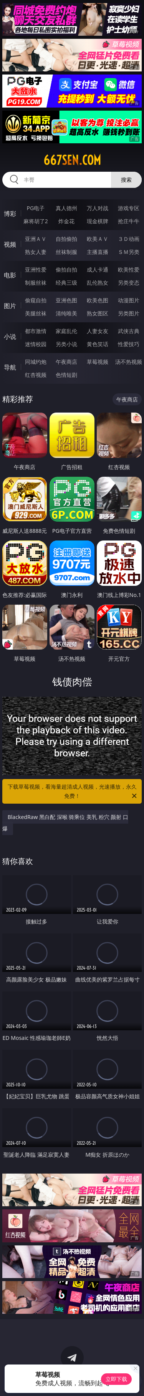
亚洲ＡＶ (35, 238)
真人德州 (66, 208)
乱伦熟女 (97, 282)
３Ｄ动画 (128, 238)
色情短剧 (66, 374)
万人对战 (97, 208)
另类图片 (128, 313)
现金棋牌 (97, 221)
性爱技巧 (128, 344)
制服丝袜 (35, 282)
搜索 (126, 179)
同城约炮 (35, 361)
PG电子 (35, 208)
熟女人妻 (35, 251)
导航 (10, 367)
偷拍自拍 (66, 269)
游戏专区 (128, 208)
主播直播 (97, 251)
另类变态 (128, 282)
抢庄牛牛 (128, 221)
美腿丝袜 (35, 313)
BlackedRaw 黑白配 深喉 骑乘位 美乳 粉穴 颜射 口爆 (65, 822)
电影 (10, 275)
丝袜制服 (66, 251)
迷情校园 (35, 344)
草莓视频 (97, 361)
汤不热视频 (128, 361)
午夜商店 (66, 361)
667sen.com (72, 160)
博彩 (10, 213)
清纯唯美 (66, 313)
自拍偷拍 (66, 238)
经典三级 (66, 282)
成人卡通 (97, 269)
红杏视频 (35, 374)
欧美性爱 (128, 269)
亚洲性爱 (35, 269)
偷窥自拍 (35, 300)
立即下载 (116, 1379)
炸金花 (66, 221)
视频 (10, 244)
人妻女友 (97, 331)
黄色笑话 (97, 344)
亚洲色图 (66, 300)
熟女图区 (97, 313)
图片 (10, 306)
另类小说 (66, 344)
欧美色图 (97, 300)
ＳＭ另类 (128, 251)
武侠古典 (128, 331)
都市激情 (35, 331)
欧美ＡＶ (97, 238)
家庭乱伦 (66, 331)
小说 (10, 336)
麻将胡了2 (35, 221)
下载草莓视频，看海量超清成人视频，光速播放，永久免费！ (73, 792)
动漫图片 (128, 300)
